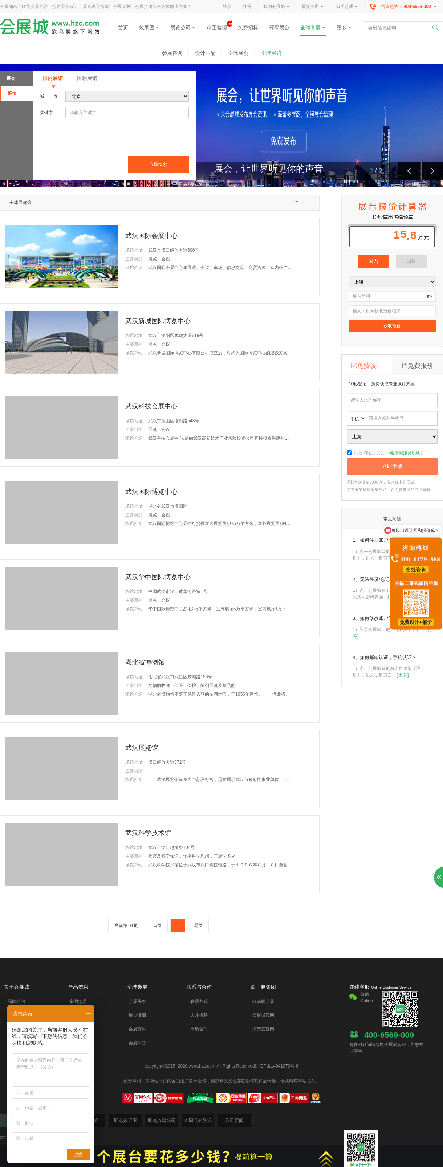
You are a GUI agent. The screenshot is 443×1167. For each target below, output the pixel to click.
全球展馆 (271, 53)
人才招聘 (199, 1015)
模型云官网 (263, 1029)
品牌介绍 (16, 1001)
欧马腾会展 (263, 1001)
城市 (48, 96)
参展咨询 (172, 53)
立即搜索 (158, 164)
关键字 (46, 112)
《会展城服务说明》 (405, 452)
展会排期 (137, 1015)
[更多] (403, 675)
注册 (247, 6)
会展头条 (137, 1001)
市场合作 (199, 1029)
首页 (123, 28)
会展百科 (137, 1029)
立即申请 (392, 466)
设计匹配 (205, 53)
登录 (227, 6)
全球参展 (313, 28)
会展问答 (137, 1042)
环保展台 (279, 28)
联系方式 (199, 1001)
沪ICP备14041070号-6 (276, 1066)
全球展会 (238, 53)
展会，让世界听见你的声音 (268, 168)
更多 (344, 28)
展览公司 (313, 6)
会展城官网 (263, 1015)
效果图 (149, 28)
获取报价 (392, 325)
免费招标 (248, 28)
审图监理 (347, 6)
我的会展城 (276, 6)
